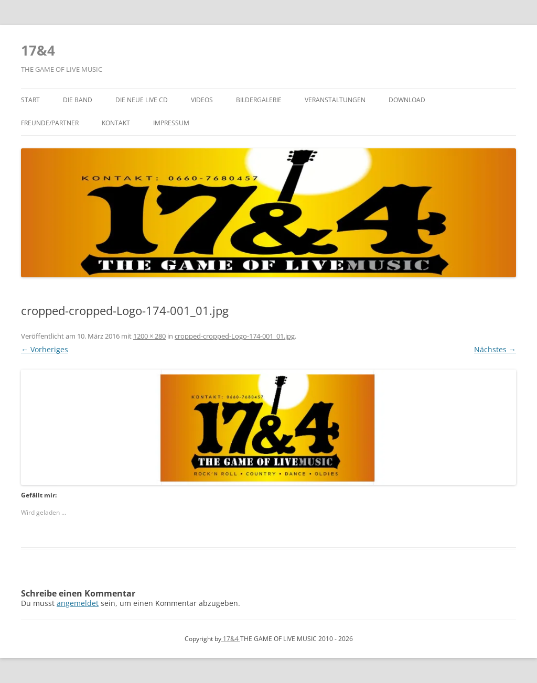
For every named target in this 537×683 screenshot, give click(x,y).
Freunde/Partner (50, 122)
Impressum (171, 122)
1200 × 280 (149, 336)
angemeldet (78, 603)
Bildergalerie (259, 99)
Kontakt (116, 122)
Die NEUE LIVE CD (141, 99)
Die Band (77, 99)
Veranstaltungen (335, 99)
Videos (202, 99)
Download (407, 99)
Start (30, 99)
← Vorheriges (44, 349)
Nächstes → (495, 349)
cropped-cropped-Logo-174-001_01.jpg (235, 336)
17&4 (38, 50)
